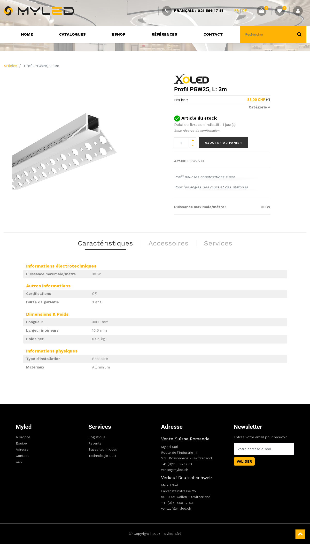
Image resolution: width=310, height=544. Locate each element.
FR (236, 10)
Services (99, 426)
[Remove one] (193, 145)
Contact (22, 456)
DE (244, 10)
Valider (244, 461)
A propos (23, 437)
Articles (10, 66)
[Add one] (193, 140)
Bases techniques (102, 449)
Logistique (96, 437)
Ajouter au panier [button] (223, 143)
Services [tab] (218, 243)
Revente (94, 443)
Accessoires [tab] (168, 243)
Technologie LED (102, 456)
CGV (19, 462)
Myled (24, 426)
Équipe (21, 443)
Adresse (22, 449)
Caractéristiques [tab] (105, 243)
